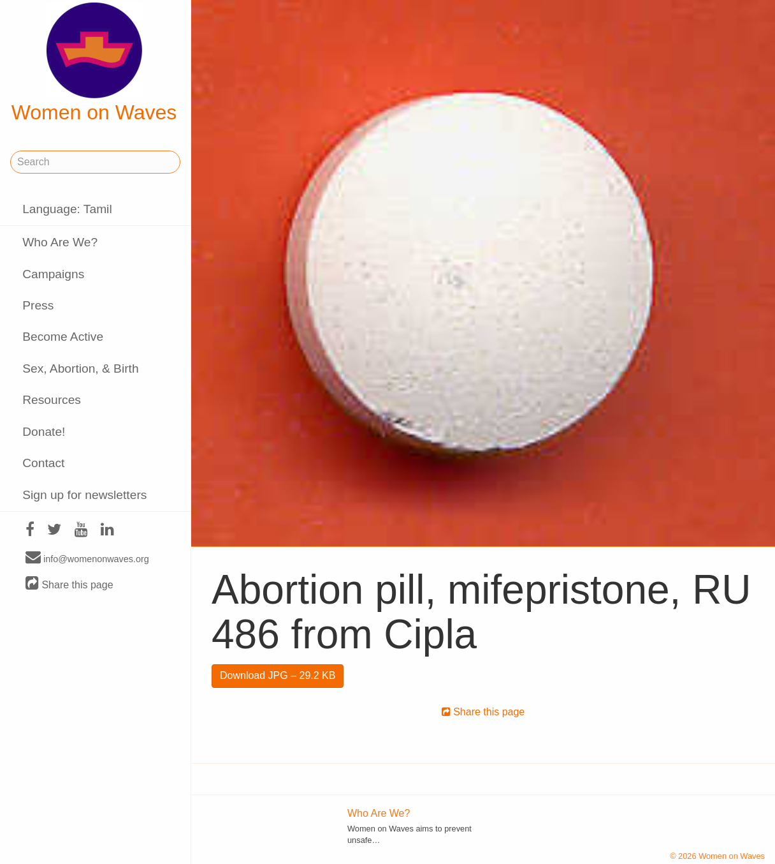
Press (38, 305)
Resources (51, 399)
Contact (43, 463)
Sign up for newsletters (84, 495)
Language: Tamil (67, 209)
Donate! (43, 431)
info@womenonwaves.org (87, 558)
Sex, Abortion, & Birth (80, 368)
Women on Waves (94, 63)
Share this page (69, 584)
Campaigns (53, 274)
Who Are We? (60, 242)
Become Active (62, 336)
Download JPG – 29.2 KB (277, 675)
